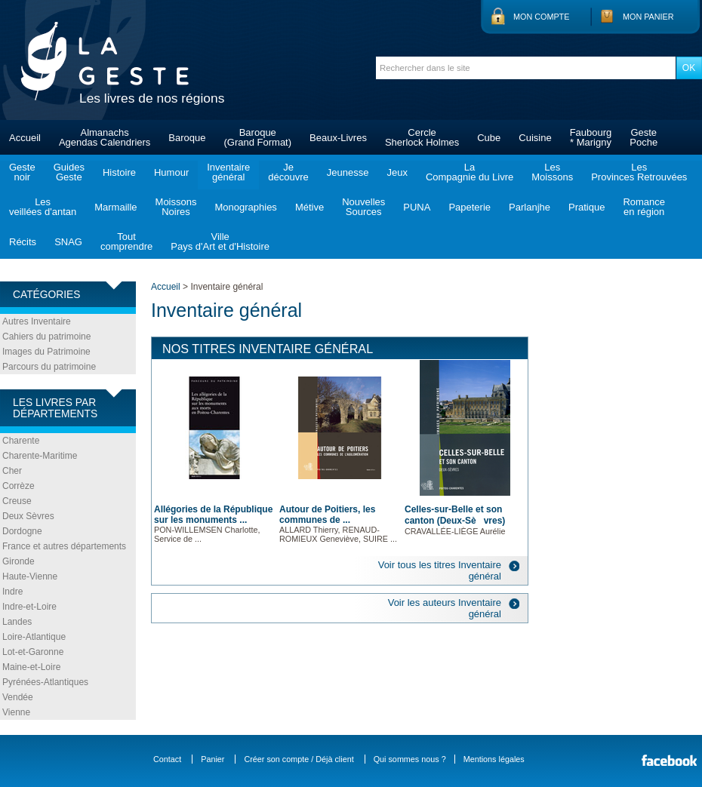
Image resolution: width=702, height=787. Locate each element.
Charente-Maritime (39, 455)
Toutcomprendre (126, 241)
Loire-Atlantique (34, 637)
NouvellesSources (363, 206)
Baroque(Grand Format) (257, 137)
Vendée (17, 697)
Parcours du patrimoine (49, 366)
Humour (171, 172)
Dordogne (22, 531)
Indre (12, 591)
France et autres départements (64, 546)
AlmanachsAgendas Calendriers (104, 137)
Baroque (186, 137)
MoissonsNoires (176, 206)
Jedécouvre (288, 172)
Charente (20, 440)
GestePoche (643, 137)
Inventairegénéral (228, 172)
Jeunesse (348, 172)
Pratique (586, 207)
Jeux (396, 172)
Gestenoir (22, 172)
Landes (17, 621)
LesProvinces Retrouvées (639, 172)
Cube (488, 137)
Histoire (119, 172)
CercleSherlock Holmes (422, 137)
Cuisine (535, 137)
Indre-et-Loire (29, 606)
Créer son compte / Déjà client (298, 759)
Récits (22, 241)
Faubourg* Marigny (591, 137)
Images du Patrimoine (46, 351)
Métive (309, 207)
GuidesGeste (69, 172)
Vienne (16, 712)
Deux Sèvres (28, 516)
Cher (12, 471)
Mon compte (541, 16)
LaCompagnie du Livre (469, 172)
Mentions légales (494, 759)
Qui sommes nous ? (410, 759)
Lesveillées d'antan (42, 206)
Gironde (18, 561)
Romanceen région (644, 206)
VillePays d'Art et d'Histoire (220, 241)
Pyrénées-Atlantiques (45, 682)
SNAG (68, 241)
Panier (212, 759)
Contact (167, 759)
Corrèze (18, 486)
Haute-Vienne (29, 576)
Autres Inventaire (36, 321)
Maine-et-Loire (31, 667)
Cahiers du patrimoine (46, 336)
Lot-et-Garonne (32, 652)
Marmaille (115, 207)
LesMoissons (552, 172)
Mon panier (648, 16)
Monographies (245, 207)
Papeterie (469, 207)
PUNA (416, 207)
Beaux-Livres (338, 137)
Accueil (25, 137)
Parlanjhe (529, 207)
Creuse (17, 501)
